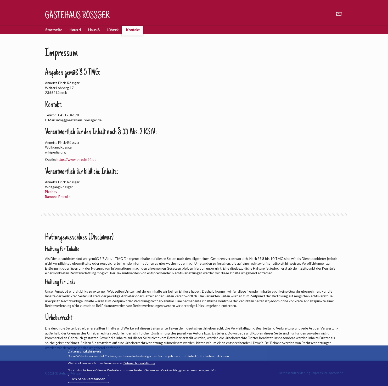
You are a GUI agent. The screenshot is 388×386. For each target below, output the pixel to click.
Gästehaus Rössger (77, 16)
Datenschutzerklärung (139, 363)
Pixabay (51, 192)
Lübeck (113, 29)
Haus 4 (75, 29)
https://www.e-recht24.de (76, 159)
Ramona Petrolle (57, 197)
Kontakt (133, 29)
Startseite (53, 29)
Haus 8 (93, 29)
